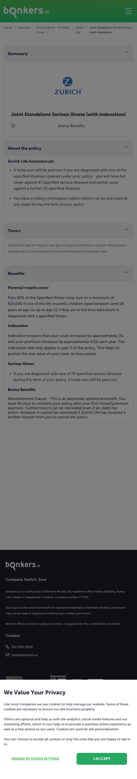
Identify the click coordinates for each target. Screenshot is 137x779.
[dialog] (68, 389)
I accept (102, 758)
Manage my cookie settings (35, 759)
